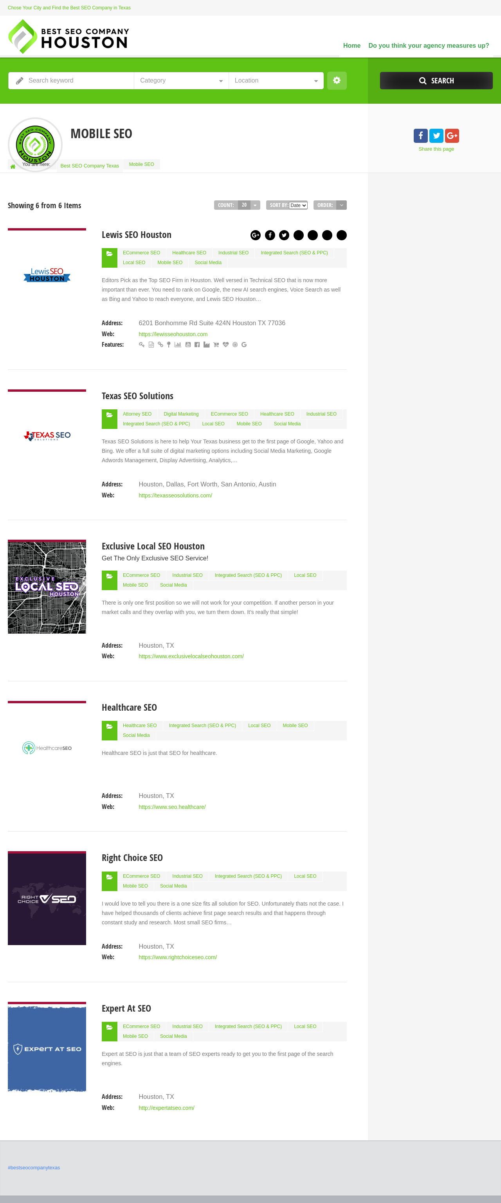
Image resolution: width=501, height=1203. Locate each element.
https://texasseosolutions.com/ (175, 485)
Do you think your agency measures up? (428, 45)
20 (244, 201)
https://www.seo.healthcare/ (172, 789)
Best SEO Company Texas (90, 164)
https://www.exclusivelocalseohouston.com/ (191, 642)
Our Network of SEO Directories (460, 1183)
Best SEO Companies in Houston (380, 1183)
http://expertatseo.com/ (166, 1084)
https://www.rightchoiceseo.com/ (178, 936)
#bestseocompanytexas (32, 1144)
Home (351, 45)
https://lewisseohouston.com (173, 328)
